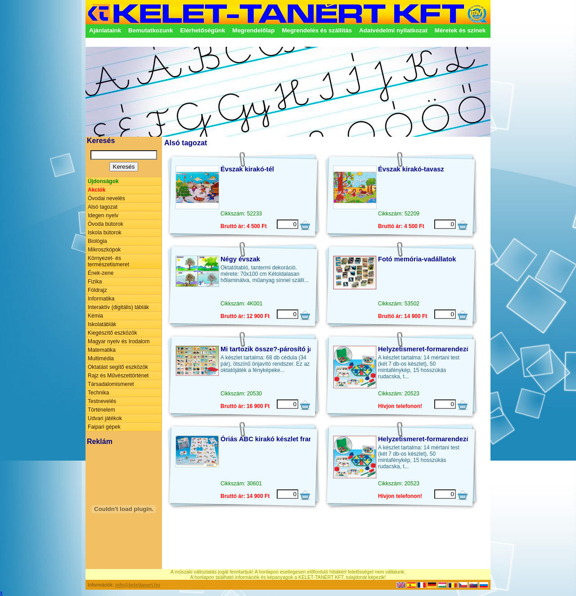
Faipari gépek (104, 427)
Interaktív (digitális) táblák (118, 307)
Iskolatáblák (102, 324)
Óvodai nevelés (106, 198)
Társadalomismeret (111, 384)
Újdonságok (103, 181)
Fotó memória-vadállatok (417, 259)
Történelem (101, 410)
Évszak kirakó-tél (247, 169)
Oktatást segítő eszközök (118, 367)
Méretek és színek (460, 30)
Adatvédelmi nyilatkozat (393, 30)
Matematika (102, 350)
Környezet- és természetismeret (108, 261)
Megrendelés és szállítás (317, 30)
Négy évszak (240, 259)
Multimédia (101, 358)
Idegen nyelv (103, 215)
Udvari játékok (105, 418)
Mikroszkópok (104, 249)
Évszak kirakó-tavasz (411, 169)
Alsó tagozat (102, 207)
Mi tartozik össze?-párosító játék (271, 349)
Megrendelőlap (253, 30)
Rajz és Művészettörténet (118, 375)
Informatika (101, 299)
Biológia (97, 241)
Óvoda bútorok (105, 224)
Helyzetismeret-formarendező (424, 349)
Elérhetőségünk (202, 30)
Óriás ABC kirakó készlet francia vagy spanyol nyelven (306, 439)
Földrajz (97, 290)
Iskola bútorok (105, 232)
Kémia (95, 316)
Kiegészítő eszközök (112, 333)
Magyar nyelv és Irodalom (118, 341)
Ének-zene (100, 273)
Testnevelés (102, 401)
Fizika (95, 281)
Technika (98, 393)
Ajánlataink (105, 30)
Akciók (96, 190)
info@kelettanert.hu (137, 584)
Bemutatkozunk (150, 30)
